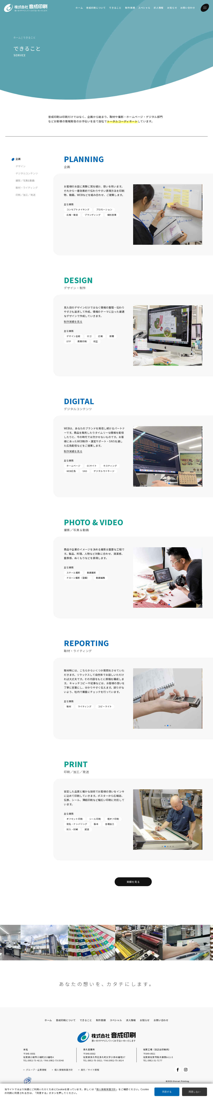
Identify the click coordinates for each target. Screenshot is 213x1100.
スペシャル (144, 7)
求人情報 (158, 7)
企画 (18, 159)
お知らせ (172, 7)
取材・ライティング (27, 187)
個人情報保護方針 (63, 1069)
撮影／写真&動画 (25, 180)
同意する (167, 1091)
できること (115, 7)
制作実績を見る (73, 330)
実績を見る (133, 881)
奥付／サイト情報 (90, 1069)
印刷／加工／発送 (25, 194)
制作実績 (130, 7)
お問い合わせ (187, 7)
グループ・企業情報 (36, 1069)
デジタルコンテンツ (27, 173)
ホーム (79, 7)
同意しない (194, 1091)
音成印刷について (96, 7)
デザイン (20, 166)
